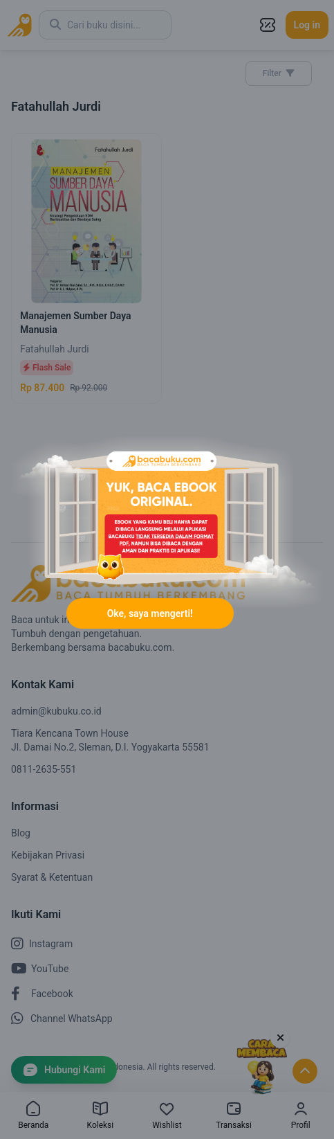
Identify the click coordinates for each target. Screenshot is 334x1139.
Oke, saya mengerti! (150, 613)
